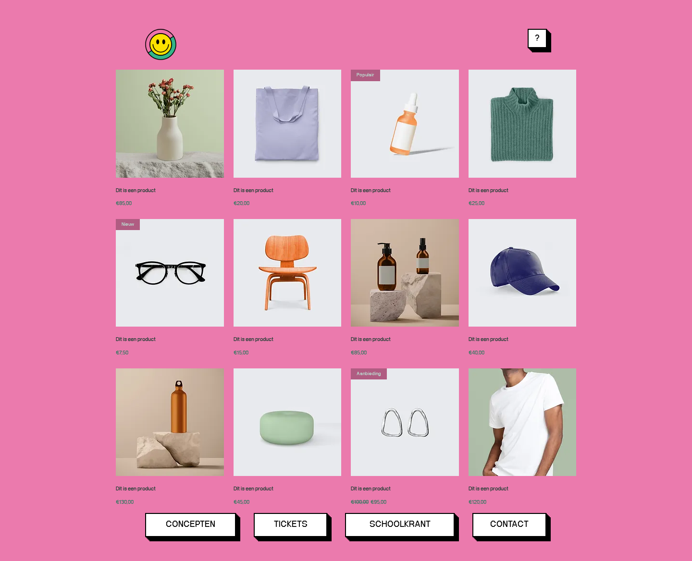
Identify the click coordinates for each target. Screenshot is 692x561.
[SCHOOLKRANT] (400, 525)
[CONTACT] (509, 525)
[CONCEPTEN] (190, 525)
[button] (537, 38)
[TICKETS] (290, 525)
